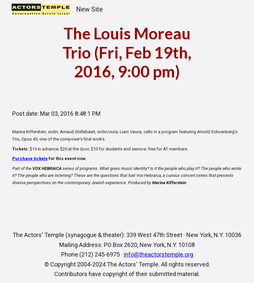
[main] (127, 52)
